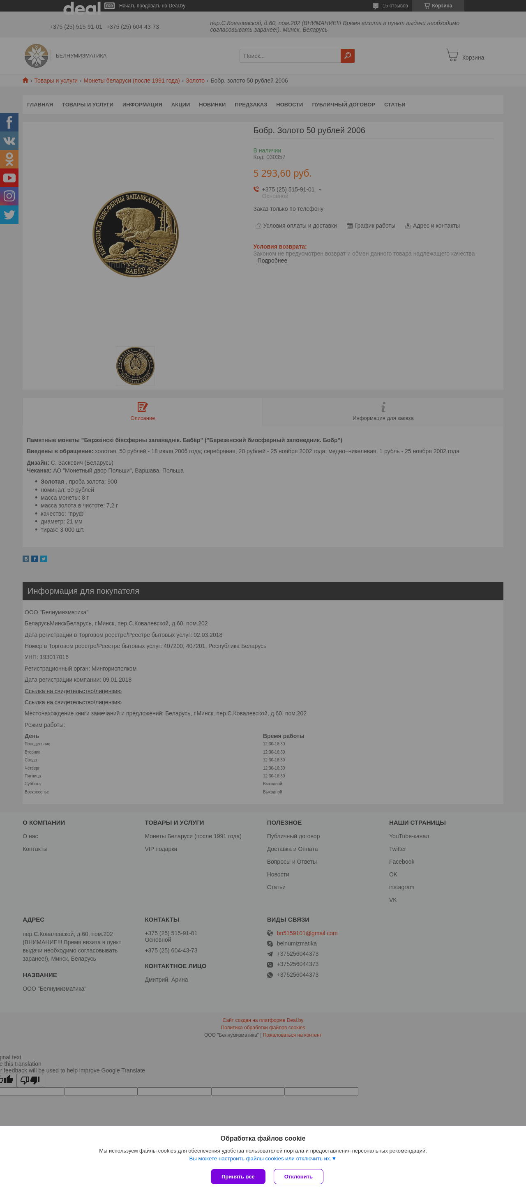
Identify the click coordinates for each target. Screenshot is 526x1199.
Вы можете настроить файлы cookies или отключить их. (260, 1158)
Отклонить (298, 1177)
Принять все (238, 1177)
